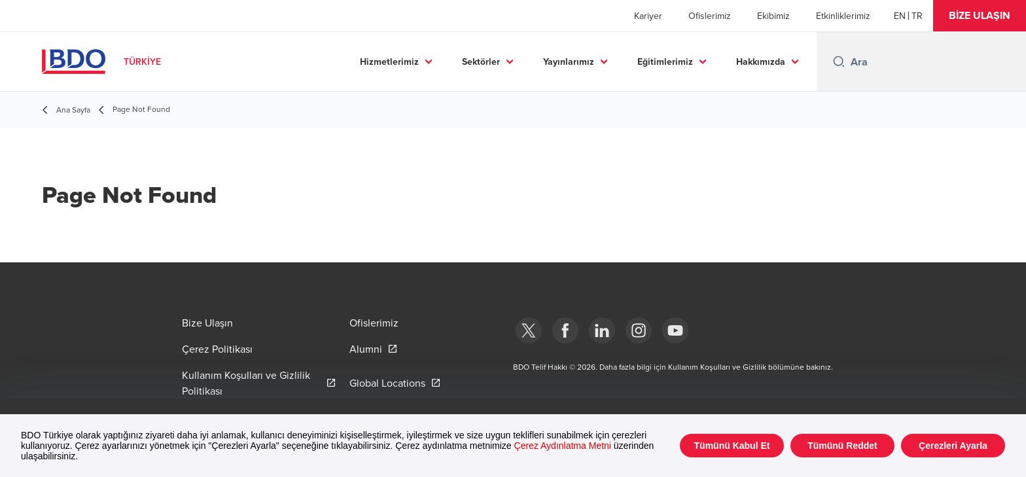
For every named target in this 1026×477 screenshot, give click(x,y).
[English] (900, 16)
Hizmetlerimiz (389, 61)
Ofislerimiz (709, 15)
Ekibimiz (773, 15)
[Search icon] (838, 61)
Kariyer (648, 15)
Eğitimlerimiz (665, 61)
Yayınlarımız (568, 61)
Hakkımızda (760, 61)
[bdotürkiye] (528, 330)
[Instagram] (638, 330)
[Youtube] (675, 330)
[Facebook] (565, 330)
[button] (979, 15)
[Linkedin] (602, 330)
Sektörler (481, 61)
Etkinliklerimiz (843, 15)
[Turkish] (917, 16)
